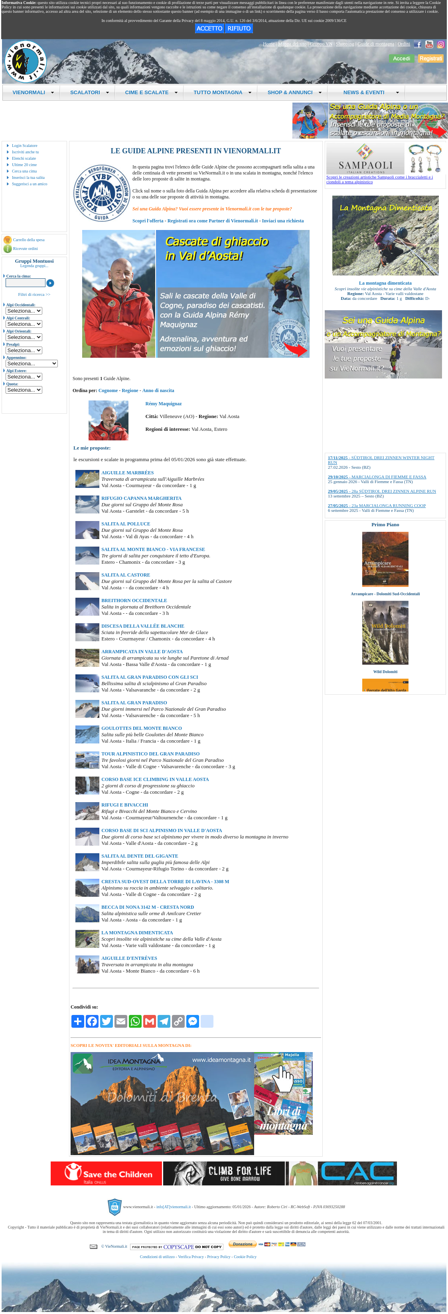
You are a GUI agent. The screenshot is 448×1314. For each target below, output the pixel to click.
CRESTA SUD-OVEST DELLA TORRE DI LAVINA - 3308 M (165, 881)
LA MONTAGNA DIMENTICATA (137, 932)
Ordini (404, 44)
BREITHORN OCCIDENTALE (134, 600)
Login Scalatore (24, 145)
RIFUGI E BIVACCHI (124, 805)
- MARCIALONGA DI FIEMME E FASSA (377, 476)
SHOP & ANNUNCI (295, 92)
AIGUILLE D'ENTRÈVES (129, 958)
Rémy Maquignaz (164, 403)
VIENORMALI (34, 92)
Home (268, 44)
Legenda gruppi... (34, 266)
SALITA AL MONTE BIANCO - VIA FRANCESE (153, 549)
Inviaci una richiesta (283, 221)
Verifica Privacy (191, 1257)
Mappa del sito (292, 44)
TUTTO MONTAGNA (223, 92)
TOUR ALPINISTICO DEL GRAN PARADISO (150, 754)
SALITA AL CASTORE (125, 575)
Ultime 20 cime (24, 165)
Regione (130, 390)
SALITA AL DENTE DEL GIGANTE (139, 856)
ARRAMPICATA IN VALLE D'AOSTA (142, 651)
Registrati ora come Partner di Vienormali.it (213, 221)
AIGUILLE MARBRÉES (127, 473)
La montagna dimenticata (385, 283)
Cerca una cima (24, 171)
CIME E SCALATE (151, 92)
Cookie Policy (245, 1257)
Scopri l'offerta (148, 221)
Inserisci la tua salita (28, 177)
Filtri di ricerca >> (34, 294)
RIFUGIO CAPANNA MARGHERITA (141, 498)
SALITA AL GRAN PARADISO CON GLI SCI (149, 677)
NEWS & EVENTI (368, 92)
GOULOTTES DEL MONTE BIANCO (141, 728)
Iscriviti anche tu (25, 152)
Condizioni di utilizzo (157, 1257)
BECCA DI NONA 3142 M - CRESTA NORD (147, 907)
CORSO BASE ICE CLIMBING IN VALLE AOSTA (155, 779)
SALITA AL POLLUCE (125, 524)
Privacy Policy (219, 1257)
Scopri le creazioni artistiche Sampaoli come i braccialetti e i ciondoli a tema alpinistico (386, 177)
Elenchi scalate (24, 158)
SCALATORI (89, 92)
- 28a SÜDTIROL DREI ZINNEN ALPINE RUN (382, 491)
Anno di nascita (158, 390)
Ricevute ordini (25, 248)
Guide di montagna (375, 44)
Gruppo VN (321, 44)
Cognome (108, 390)
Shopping (345, 44)
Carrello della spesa (29, 240)
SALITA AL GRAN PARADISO (134, 703)
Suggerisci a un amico (29, 184)
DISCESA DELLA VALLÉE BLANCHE (142, 626)
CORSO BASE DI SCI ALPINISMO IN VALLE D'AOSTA (161, 830)
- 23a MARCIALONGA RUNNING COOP (377, 505)
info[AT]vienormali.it (173, 1207)
